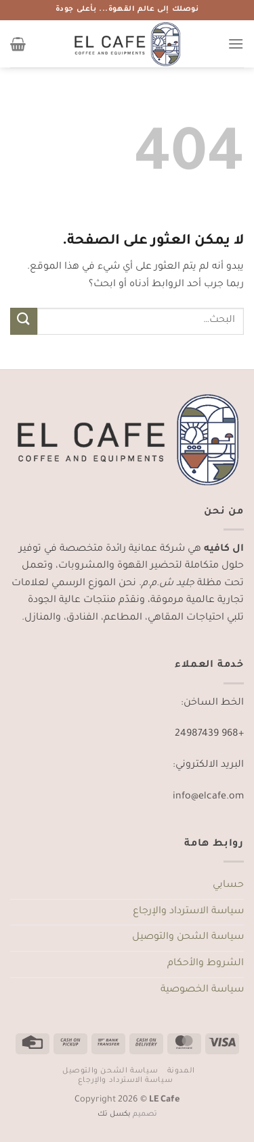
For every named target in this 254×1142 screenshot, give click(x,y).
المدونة (181, 1071)
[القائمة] (236, 43)
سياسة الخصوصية (202, 990)
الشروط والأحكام (205, 963)
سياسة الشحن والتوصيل (188, 937)
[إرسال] (23, 321)
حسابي (228, 885)
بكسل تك (114, 1114)
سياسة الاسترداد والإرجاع (188, 911)
